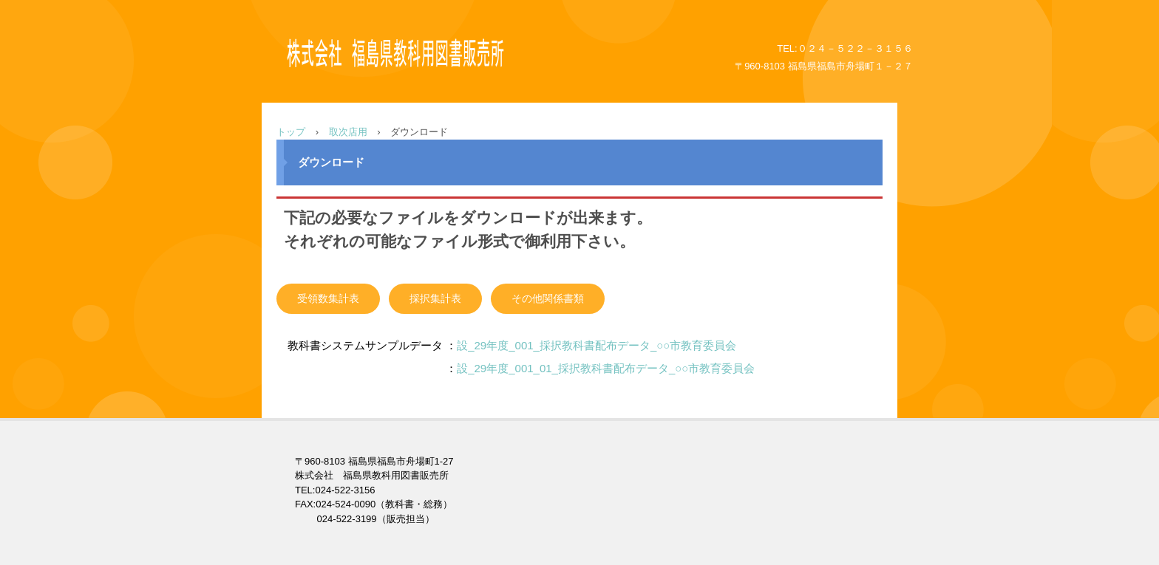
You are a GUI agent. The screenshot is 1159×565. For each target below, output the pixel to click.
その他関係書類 (547, 298)
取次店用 (348, 131)
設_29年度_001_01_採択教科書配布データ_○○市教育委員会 (606, 368)
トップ (290, 131)
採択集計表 (435, 298)
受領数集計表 (328, 298)
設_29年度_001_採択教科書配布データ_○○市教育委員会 (596, 345)
